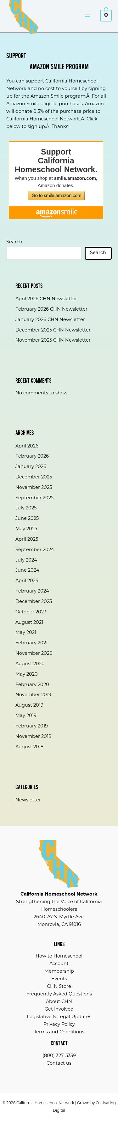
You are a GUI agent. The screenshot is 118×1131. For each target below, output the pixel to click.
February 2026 (32, 456)
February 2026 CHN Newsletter (51, 309)
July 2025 (26, 508)
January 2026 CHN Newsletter (50, 320)
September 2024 (34, 550)
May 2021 (25, 632)
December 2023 (33, 601)
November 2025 (33, 487)
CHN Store (59, 986)
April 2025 (26, 539)
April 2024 (27, 581)
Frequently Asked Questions (59, 994)
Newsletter (28, 800)
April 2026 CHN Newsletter (46, 299)
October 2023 (30, 612)
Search (14, 242)
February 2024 (32, 591)
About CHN (59, 1002)
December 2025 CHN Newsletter (53, 330)
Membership (59, 971)
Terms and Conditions (59, 1032)
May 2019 (26, 716)
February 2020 (32, 685)
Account (59, 964)
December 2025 (33, 477)
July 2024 (26, 560)
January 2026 (30, 467)
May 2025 (26, 529)
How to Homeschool (59, 956)
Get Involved (59, 1009)
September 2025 (34, 498)
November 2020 (34, 653)
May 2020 (26, 674)
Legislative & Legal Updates (59, 1017)
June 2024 (27, 570)
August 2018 (29, 747)
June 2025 (27, 518)
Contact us (59, 1063)
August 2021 (29, 622)
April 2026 (26, 446)
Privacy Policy (59, 1024)
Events (59, 979)
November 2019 (33, 695)
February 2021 (31, 643)
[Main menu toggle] (87, 16)
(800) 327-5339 (59, 1056)
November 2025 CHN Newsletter (53, 340)
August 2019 (29, 705)
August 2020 (30, 664)
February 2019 (31, 726)
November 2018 (33, 736)
